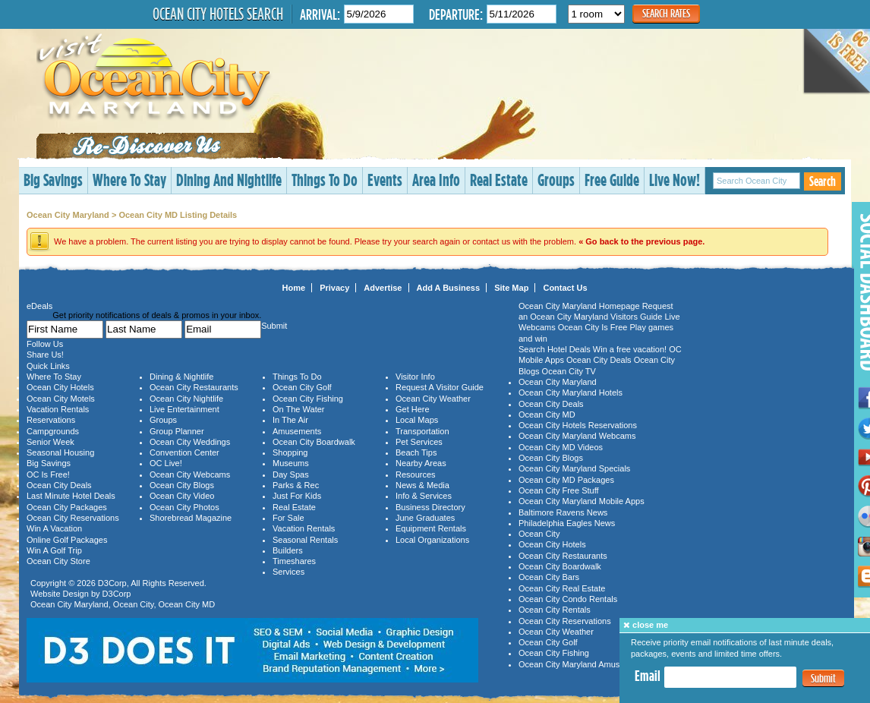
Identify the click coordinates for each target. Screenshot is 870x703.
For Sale (288, 517)
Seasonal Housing (60, 452)
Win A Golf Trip (54, 550)
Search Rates (666, 13)
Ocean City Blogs (182, 485)
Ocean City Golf (302, 387)
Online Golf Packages (67, 539)
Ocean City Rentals (555, 609)
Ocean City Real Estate (562, 588)
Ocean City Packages (67, 507)
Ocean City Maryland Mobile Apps (582, 501)
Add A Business (449, 287)
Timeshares (294, 561)
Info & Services (424, 495)
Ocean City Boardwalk (314, 441)
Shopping (290, 452)
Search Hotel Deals (555, 349)
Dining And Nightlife (229, 179)
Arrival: (320, 14)
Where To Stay (129, 179)
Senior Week (50, 441)
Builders (288, 550)
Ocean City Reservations (73, 517)
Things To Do (325, 179)
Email (647, 675)
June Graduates (425, 517)
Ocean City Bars (549, 577)
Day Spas (291, 474)
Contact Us (565, 287)
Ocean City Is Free (593, 327)
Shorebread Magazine (191, 517)
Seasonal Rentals (305, 539)
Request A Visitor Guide (440, 387)
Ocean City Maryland (68, 214)
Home (294, 287)
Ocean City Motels (61, 398)
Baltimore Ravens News (563, 512)
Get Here (413, 409)
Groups (556, 179)
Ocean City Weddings (190, 441)
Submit (823, 678)
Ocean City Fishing (308, 398)
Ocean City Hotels (60, 387)
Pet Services (419, 441)
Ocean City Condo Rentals (568, 599)
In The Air (290, 419)
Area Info (436, 179)
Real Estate (499, 179)
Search (822, 181)
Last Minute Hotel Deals (71, 495)
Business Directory (430, 507)
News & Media (422, 485)
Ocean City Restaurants (194, 387)
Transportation (422, 431)
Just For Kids (297, 495)
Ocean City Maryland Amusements (583, 664)
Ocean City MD (187, 604)
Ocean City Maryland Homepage (579, 306)
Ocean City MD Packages (566, 479)
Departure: (456, 14)
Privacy (334, 287)
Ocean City (133, 604)
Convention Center (184, 452)
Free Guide (612, 179)
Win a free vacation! (630, 349)
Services (288, 571)
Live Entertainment (184, 409)
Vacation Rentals (58, 409)
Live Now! (674, 179)
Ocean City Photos (184, 507)
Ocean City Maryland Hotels (571, 392)
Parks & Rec (296, 485)
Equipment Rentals (431, 528)
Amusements (297, 431)
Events (384, 179)
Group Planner (177, 431)
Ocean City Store (58, 561)
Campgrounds (53, 431)
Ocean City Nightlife (186, 398)
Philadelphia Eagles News (567, 523)
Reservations (51, 419)
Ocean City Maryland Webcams (577, 435)
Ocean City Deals (59, 485)
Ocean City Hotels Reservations (578, 425)
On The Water (298, 409)
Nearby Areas (421, 463)
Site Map (511, 287)
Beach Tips (416, 452)
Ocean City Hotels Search (218, 14)
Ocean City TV (569, 371)
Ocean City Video (182, 495)
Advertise (383, 287)
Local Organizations (432, 539)
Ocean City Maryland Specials (574, 468)
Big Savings (53, 179)
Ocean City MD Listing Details (177, 214)
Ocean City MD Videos (561, 447)
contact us (491, 241)
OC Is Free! (48, 474)
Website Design (59, 593)
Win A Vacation (54, 528)
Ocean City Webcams (190, 474)
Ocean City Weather (433, 398)
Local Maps (417, 419)
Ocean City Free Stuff (559, 490)
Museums (291, 463)
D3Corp (112, 583)
